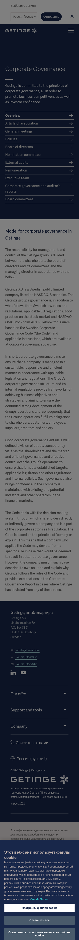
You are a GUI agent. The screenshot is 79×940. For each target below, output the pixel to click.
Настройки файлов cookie (39, 910)
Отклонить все (39, 922)
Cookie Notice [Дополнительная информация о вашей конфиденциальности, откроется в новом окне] (39, 902)
